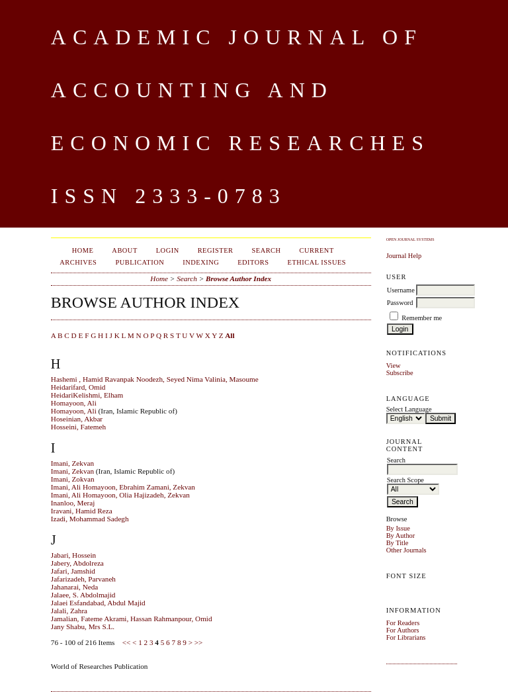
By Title (397, 542)
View (393, 365)
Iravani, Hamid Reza (81, 511)
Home (83, 250)
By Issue (398, 528)
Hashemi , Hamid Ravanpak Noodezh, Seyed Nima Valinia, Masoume (155, 379)
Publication (139, 262)
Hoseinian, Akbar (77, 419)
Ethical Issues (317, 262)
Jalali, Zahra (69, 611)
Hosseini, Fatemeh (78, 427)
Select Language (409, 409)
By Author (400, 535)
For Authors (402, 630)
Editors (253, 262)
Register (215, 250)
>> (198, 642)
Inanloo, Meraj (73, 503)
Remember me (422, 318)
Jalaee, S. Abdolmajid (83, 595)
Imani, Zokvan (73, 479)
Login (167, 250)
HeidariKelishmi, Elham (87, 395)
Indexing (201, 262)
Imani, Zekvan (72, 463)
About (124, 250)
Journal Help (403, 255)
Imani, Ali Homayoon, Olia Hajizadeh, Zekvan (120, 495)
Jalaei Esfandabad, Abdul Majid (98, 603)
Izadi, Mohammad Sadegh (90, 519)
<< (126, 642)
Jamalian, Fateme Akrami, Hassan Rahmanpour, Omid (131, 619)
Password (400, 302)
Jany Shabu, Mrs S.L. (82, 626)
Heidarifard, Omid (78, 387)
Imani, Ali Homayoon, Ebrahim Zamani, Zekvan (123, 487)
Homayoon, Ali (74, 403)
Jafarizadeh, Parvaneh (83, 579)
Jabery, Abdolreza (77, 563)
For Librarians (406, 637)
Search (265, 250)
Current (317, 250)
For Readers (403, 623)
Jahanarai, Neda (74, 587)
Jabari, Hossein (73, 555)
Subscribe (399, 372)
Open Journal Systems (410, 239)
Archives (78, 262)
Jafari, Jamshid (73, 571)
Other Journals (406, 550)
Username (401, 290)
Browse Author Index (238, 278)
